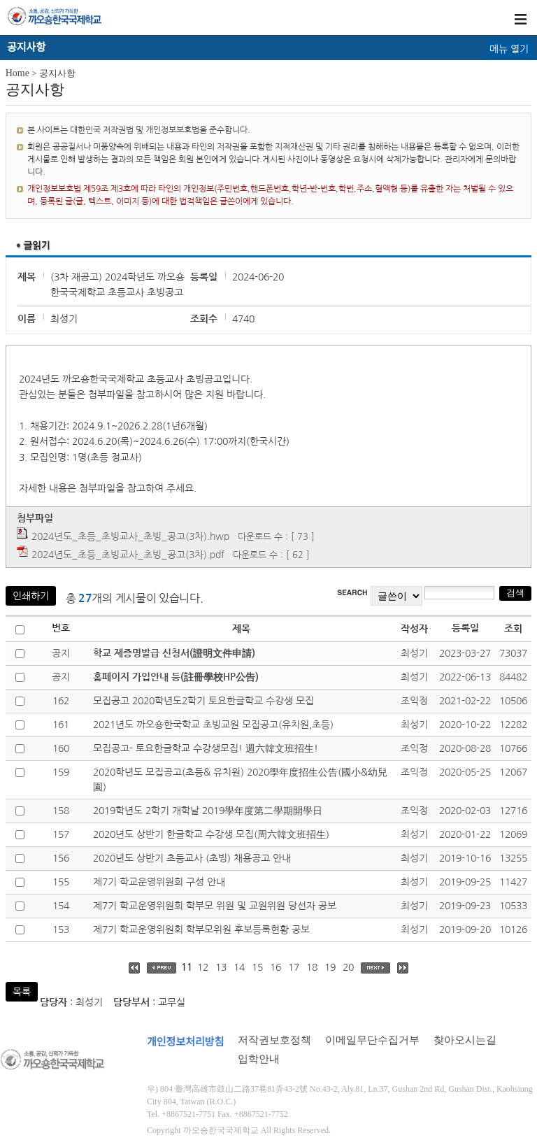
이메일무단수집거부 (372, 1040)
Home (17, 73)
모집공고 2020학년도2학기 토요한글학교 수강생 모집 (203, 701)
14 (239, 967)
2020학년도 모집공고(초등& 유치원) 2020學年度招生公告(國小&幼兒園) (240, 779)
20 (348, 967)
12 (202, 967)
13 (221, 967)
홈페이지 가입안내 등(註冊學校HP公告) (176, 677)
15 (257, 967)
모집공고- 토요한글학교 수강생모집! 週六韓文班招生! (205, 748)
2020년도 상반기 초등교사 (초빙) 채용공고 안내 (192, 858)
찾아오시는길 (465, 1040)
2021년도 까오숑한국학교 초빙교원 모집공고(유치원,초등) (213, 724)
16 (275, 967)
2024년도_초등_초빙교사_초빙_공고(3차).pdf (127, 555)
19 (330, 967)
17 (293, 967)
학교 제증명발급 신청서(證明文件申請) (174, 653)
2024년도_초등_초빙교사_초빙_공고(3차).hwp (130, 536)
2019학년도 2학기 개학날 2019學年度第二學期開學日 (207, 810)
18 (311, 967)
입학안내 (259, 1058)
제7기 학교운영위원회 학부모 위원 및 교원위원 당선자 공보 (214, 906)
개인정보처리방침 (185, 1042)
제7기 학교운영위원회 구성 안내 (159, 882)
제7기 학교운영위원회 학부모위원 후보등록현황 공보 (201, 929)
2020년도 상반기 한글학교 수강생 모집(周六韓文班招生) (211, 834)
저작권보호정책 (274, 1040)
